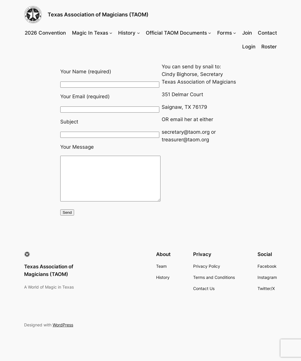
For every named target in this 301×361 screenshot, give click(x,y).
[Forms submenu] (234, 32)
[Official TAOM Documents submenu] (209, 32)
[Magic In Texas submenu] (110, 32)
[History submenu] (138, 32)
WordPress (63, 333)
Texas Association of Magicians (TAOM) (98, 14)
